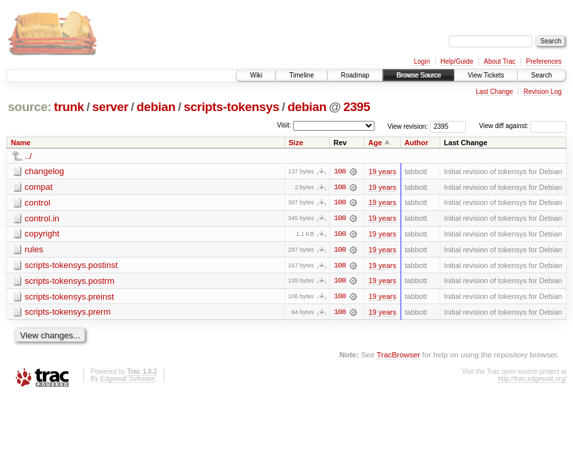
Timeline (301, 75)
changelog (44, 171)
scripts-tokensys (231, 107)
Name (21, 142)
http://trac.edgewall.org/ (532, 380)
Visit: (284, 125)
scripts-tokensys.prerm (68, 313)
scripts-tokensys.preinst (69, 297)
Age (375, 142)
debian (156, 107)
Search (541, 75)
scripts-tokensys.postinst (71, 266)
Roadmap (355, 75)
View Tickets (486, 75)
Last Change (494, 91)
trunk (69, 107)
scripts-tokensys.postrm (70, 281)
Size (295, 142)
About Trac (499, 61)
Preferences (544, 61)
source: (29, 107)
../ (28, 156)
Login (422, 61)
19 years (382, 171)
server (110, 107)
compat (39, 187)
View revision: (408, 125)
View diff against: (522, 125)
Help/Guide (456, 61)
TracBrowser (398, 355)
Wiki (256, 75)
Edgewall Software (127, 380)
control (38, 203)
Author (416, 142)
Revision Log (543, 91)
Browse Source (418, 75)
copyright (42, 234)
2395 (356, 107)
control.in (42, 218)
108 (340, 171)
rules (34, 250)
